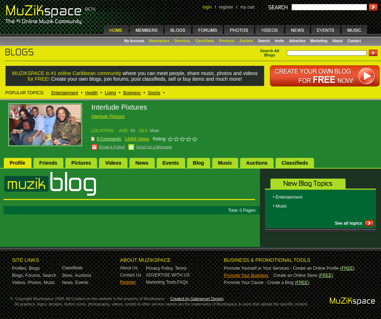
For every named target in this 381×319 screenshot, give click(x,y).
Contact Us (130, 275)
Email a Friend (112, 147)
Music (225, 163)
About (337, 41)
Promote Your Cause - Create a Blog (259, 282)
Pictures (81, 163)
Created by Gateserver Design (196, 298)
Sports (154, 92)
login (207, 7)
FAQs (182, 282)
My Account (134, 41)
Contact (354, 41)
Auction (246, 41)
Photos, (35, 282)
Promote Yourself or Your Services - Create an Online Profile (281, 268)
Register (128, 282)
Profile (17, 163)
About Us (129, 267)
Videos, (19, 282)
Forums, (33, 275)
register (226, 7)
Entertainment (64, 92)
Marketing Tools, (161, 282)
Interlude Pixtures (108, 116)
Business (132, 92)
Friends (48, 163)
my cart (247, 7)
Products (227, 41)
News (142, 163)
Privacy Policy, (160, 268)
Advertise (297, 41)
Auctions (256, 163)
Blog (198, 163)
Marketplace (159, 41)
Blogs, (18, 275)
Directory (182, 41)
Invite (279, 41)
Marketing (318, 41)
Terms (181, 268)
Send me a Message (154, 147)
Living (110, 92)
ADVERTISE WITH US (168, 275)
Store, (67, 275)
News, (68, 282)
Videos (113, 163)
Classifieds (204, 41)
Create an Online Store (295, 275)
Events (171, 163)
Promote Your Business (246, 275)
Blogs (34, 268)
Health (91, 92)
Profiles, (20, 268)
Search (264, 41)
